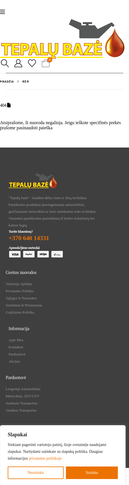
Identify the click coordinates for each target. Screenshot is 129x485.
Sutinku (92, 472)
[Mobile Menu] (4, 12)
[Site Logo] (62, 39)
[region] (63, 455)
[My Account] (18, 63)
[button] (5, 63)
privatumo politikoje (45, 458)
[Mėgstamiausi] (32, 63)
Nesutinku (35, 472)
